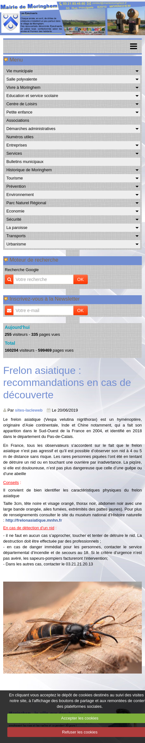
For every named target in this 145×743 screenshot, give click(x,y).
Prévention (16, 186)
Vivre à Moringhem (23, 87)
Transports (16, 235)
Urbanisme (16, 244)
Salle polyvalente (21, 79)
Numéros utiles (19, 136)
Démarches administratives (30, 128)
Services (14, 153)
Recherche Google (22, 269)
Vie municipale (19, 70)
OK (80, 279)
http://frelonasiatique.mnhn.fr (33, 520)
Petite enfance (19, 112)
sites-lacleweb (29, 410)
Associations (17, 120)
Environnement (20, 194)
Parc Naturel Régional (26, 202)
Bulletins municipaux (25, 161)
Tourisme (14, 178)
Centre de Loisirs (21, 103)
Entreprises (16, 145)
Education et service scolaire (32, 95)
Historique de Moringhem (29, 169)
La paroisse (16, 227)
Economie (15, 211)
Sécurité (13, 219)
